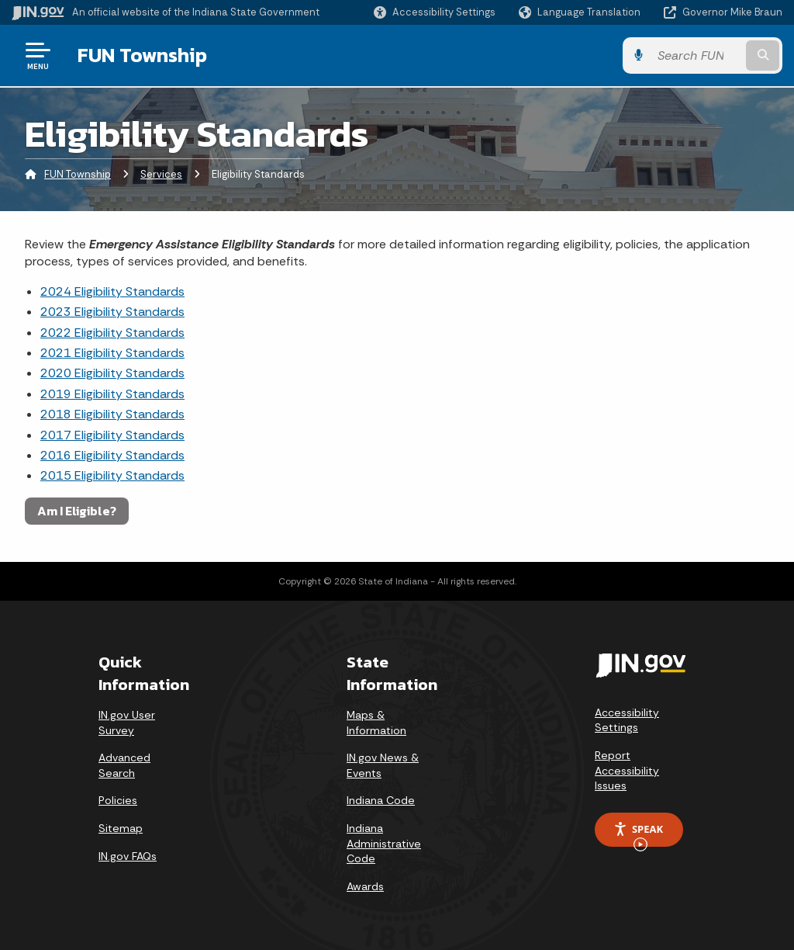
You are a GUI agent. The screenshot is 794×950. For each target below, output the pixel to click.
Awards (365, 886)
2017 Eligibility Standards (112, 435)
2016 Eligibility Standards (112, 455)
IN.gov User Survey (126, 722)
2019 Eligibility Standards (112, 394)
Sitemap (120, 828)
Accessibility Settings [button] (627, 720)
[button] (434, 12)
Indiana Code (381, 800)
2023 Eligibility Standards (112, 311)
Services (161, 174)
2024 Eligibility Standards (112, 291)
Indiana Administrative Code (384, 843)
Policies (117, 800)
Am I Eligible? (76, 510)
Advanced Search (124, 765)
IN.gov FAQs (127, 856)
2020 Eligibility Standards (112, 373)
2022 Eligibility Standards (112, 332)
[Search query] (696, 55)
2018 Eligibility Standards (112, 414)
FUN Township (142, 55)
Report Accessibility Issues (627, 770)
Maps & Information (376, 722)
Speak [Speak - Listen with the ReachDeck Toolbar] (638, 834)
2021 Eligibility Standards (112, 353)
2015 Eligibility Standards (112, 475)
